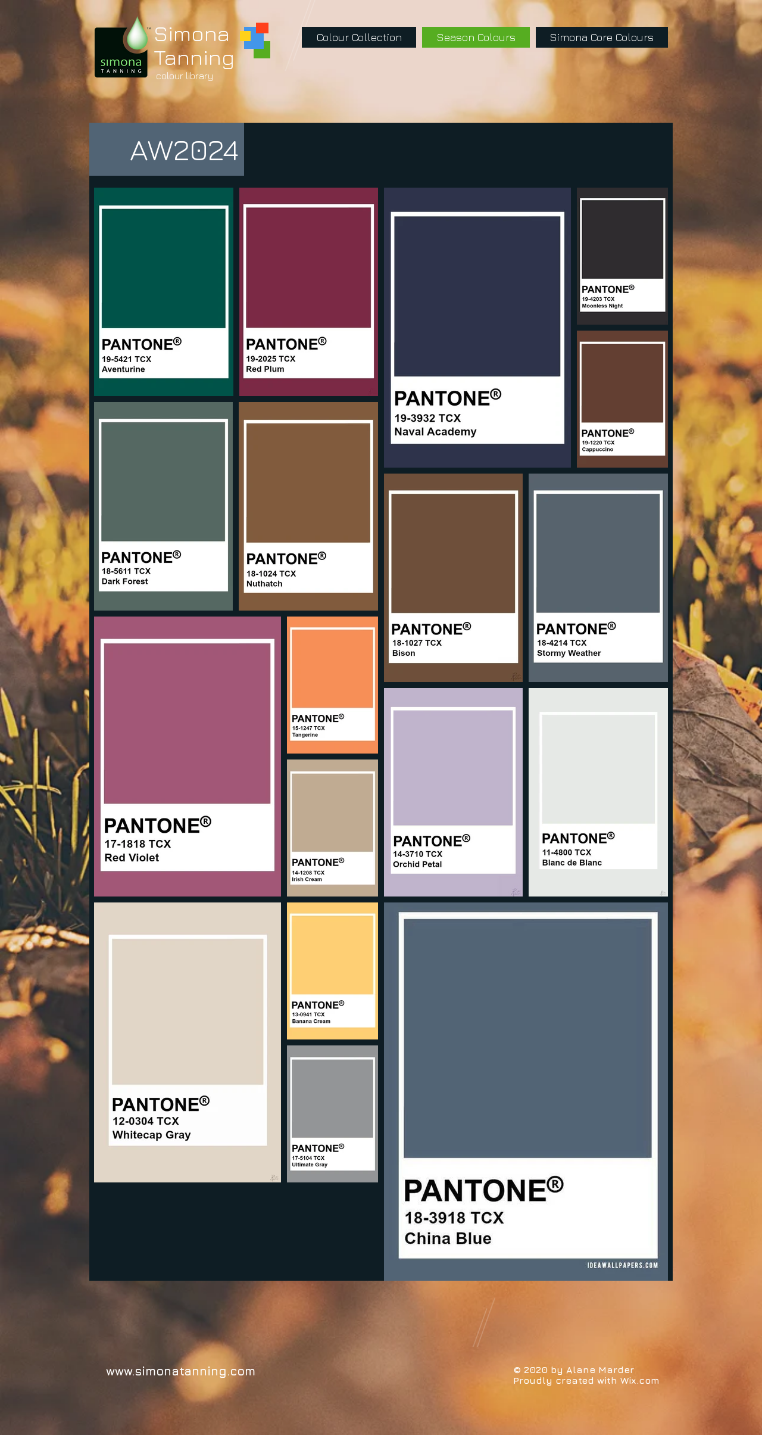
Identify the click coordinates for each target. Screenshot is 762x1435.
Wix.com (640, 1380)
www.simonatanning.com (180, 1371)
